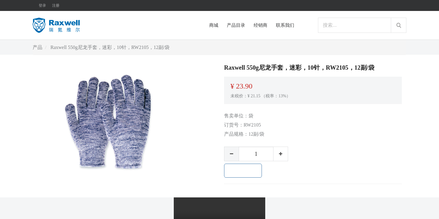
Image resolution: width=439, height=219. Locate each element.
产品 (37, 47)
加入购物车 (243, 171)
